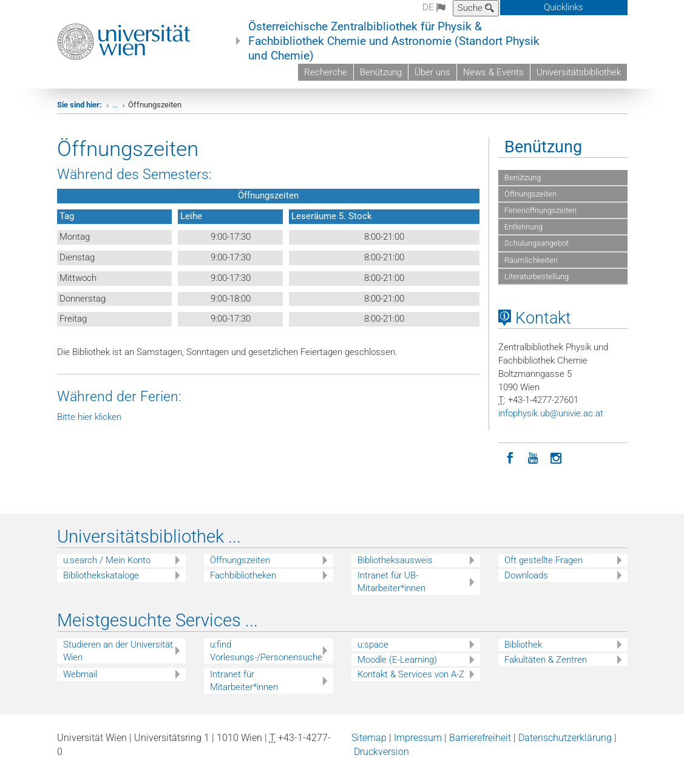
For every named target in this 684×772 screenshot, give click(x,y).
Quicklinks (563, 7)
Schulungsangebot (536, 243)
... (115, 104)
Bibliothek (523, 644)
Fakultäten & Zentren (545, 659)
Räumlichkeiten (531, 260)
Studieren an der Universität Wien (118, 651)
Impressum (418, 737)
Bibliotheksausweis (395, 560)
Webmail (80, 674)
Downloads (526, 575)
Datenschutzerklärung (565, 737)
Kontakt (534, 318)
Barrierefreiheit (480, 737)
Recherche (325, 72)
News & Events (493, 72)
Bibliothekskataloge (101, 575)
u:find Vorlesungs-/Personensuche (266, 651)
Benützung (381, 72)
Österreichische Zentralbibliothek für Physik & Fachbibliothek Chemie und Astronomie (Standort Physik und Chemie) (394, 41)
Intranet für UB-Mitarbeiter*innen (391, 582)
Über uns (432, 72)
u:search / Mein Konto (107, 560)
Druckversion (381, 751)
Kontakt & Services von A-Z (410, 674)
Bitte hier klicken (89, 416)
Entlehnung (523, 226)
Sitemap (369, 737)
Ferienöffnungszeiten (540, 210)
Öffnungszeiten (530, 193)
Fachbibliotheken (243, 575)
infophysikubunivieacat (550, 413)
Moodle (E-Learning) (397, 659)
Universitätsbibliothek (579, 72)
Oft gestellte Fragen (543, 560)
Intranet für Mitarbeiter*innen (244, 680)
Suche (476, 7)
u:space (372, 644)
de (433, 7)
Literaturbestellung (536, 276)
